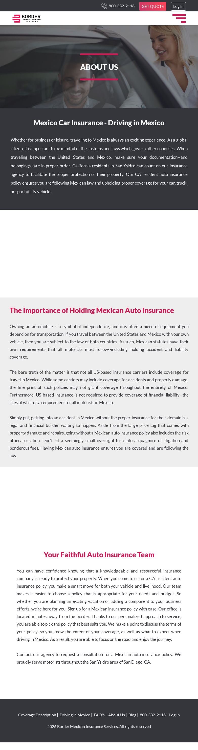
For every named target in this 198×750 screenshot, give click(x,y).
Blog (132, 714)
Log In (174, 714)
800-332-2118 (121, 5)
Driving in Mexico (75, 714)
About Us (116, 714)
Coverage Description (37, 714)
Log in (178, 6)
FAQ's (99, 714)
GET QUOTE (153, 6)
